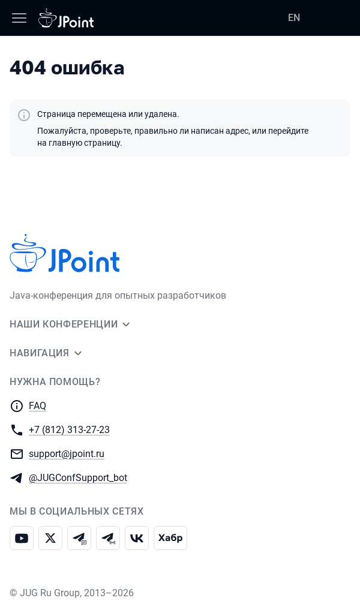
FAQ (37, 405)
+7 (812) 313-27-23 (69, 429)
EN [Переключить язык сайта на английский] (294, 17)
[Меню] (19, 18)
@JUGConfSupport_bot (78, 477)
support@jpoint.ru (66, 453)
